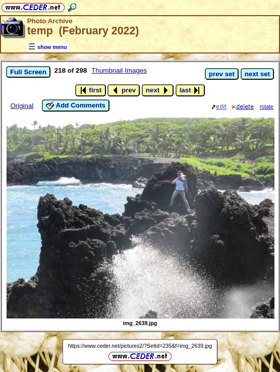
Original (21, 106)
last (190, 90)
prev (123, 90)
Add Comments (75, 105)
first (90, 90)
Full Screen (28, 72)
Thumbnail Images (119, 70)
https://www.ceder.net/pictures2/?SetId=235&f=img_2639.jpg (140, 346)
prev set (222, 74)
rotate (266, 106)
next (158, 90)
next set (257, 74)
